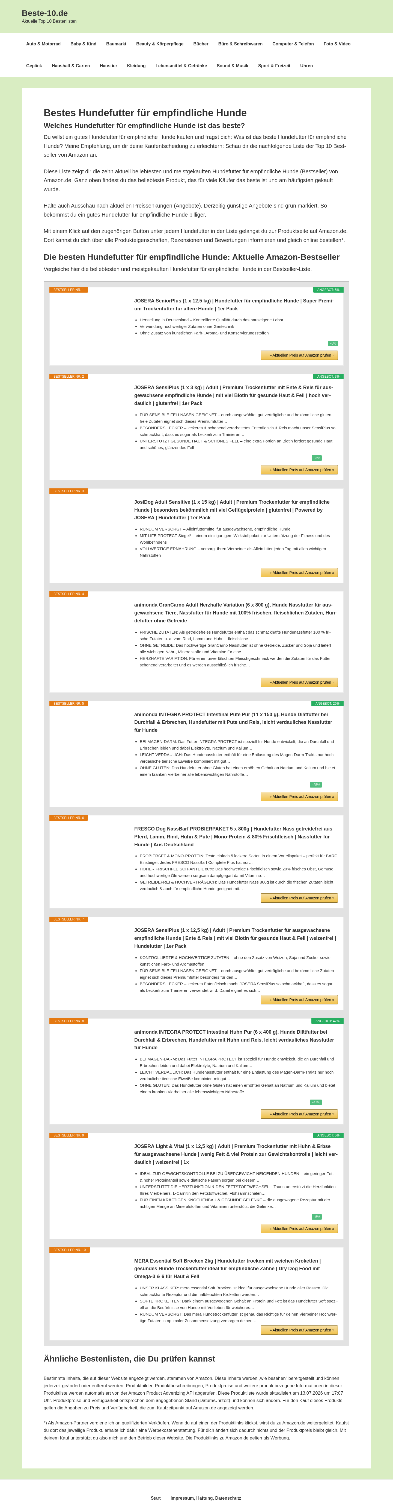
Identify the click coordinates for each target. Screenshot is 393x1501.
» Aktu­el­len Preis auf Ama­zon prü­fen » (302, 331)
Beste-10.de (45, 13)
